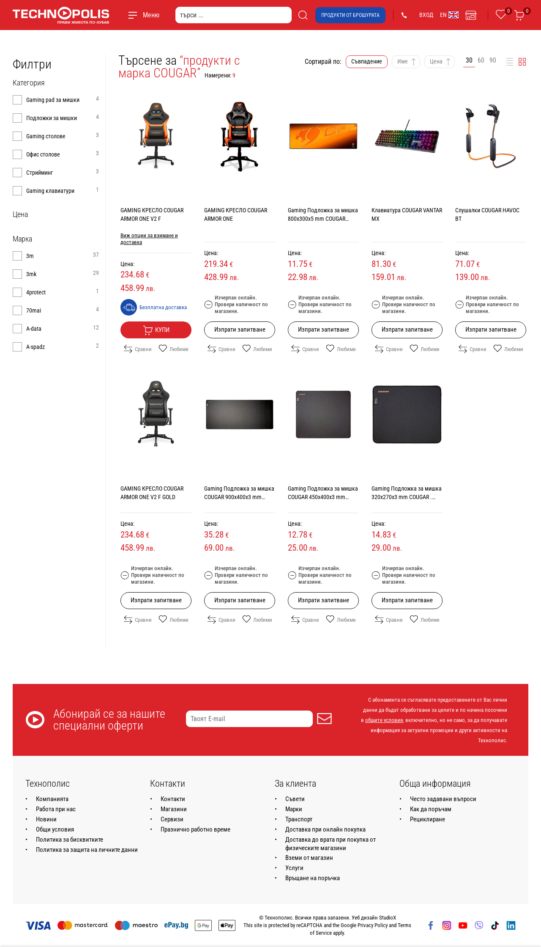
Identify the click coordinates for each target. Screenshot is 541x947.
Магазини (174, 809)
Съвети (295, 799)
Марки (293, 809)
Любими (173, 349)
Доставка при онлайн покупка (325, 829)
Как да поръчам (430, 809)
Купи (156, 330)
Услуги (294, 868)
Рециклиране (427, 819)
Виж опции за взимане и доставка (149, 238)
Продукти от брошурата (350, 15)
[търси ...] (233, 15)
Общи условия (55, 829)
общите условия (384, 720)
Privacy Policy (373, 925)
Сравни (138, 349)
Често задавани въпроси (443, 799)
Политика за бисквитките (69, 839)
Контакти (173, 799)
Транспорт (298, 819)
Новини (46, 819)
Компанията (52, 799)
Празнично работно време (195, 829)
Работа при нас (56, 809)
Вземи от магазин (309, 858)
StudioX (387, 917)
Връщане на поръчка (312, 878)
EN (449, 14)
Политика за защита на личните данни (87, 850)
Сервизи (172, 819)
